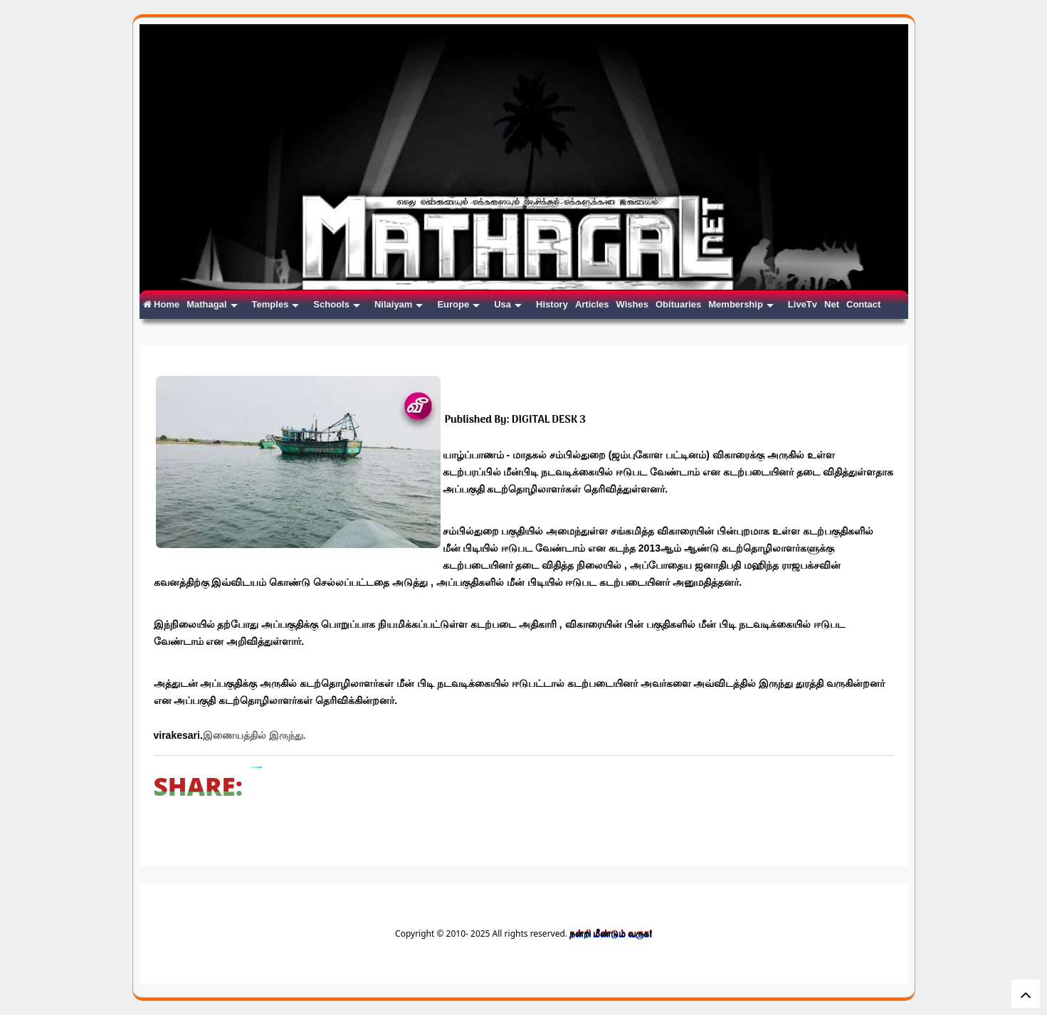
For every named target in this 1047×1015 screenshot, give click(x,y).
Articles (592, 304)
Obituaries (678, 304)
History (552, 304)
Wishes (632, 304)
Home (161, 304)
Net (831, 304)
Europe (458, 304)
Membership (741, 304)
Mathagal (211, 304)
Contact (863, 304)
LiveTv (802, 304)
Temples (276, 304)
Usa (508, 304)
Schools (336, 304)
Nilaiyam (398, 304)
